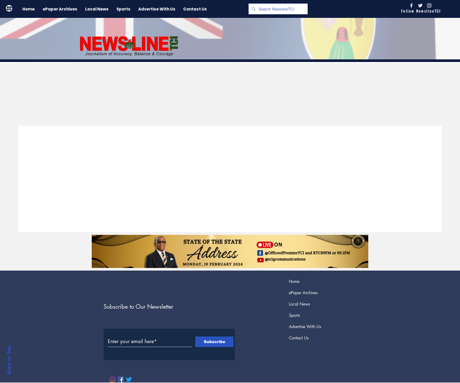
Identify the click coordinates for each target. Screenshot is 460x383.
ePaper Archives (303, 293)
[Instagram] (429, 5)
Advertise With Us (305, 326)
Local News (299, 304)
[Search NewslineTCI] (278, 9)
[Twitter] (129, 379)
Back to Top (9, 360)
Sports (294, 315)
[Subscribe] (214, 342)
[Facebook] (121, 379)
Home (294, 281)
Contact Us (299, 338)
